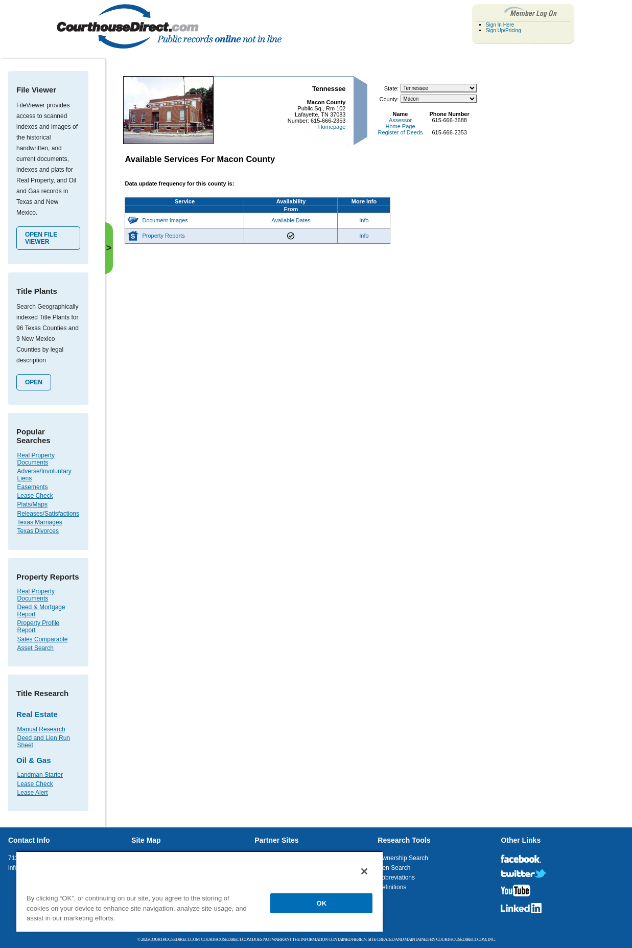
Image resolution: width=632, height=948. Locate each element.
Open (33, 382)
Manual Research (41, 729)
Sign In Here (500, 25)
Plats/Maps (32, 504)
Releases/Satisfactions (48, 513)
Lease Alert (32, 792)
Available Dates (290, 220)
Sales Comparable (42, 639)
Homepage (332, 127)
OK (322, 903)
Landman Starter (40, 774)
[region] (199, 891)
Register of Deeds (400, 132)
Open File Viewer (41, 238)
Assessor (400, 120)
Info (363, 220)
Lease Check (35, 495)
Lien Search (394, 867)
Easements (32, 487)
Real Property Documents (36, 459)
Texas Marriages (39, 522)
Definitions (392, 887)
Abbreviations (396, 877)
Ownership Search (403, 858)
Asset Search (35, 648)
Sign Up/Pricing (503, 30)
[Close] (364, 871)
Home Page (400, 126)
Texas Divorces (38, 531)
